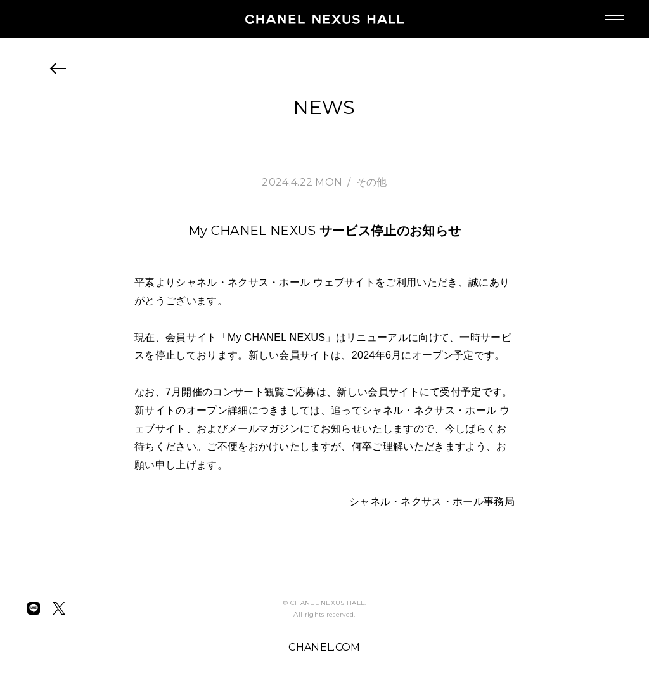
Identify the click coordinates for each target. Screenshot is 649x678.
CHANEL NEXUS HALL (324, 19)
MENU (601, 13)
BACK (58, 68)
